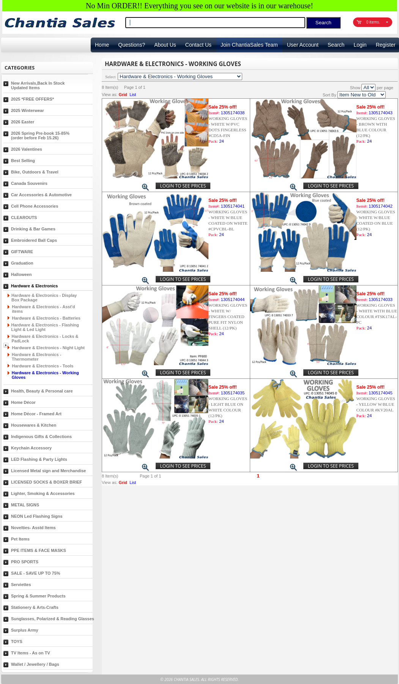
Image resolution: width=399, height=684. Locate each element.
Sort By (329, 95)
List (132, 94)
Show (355, 87)
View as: (109, 94)
